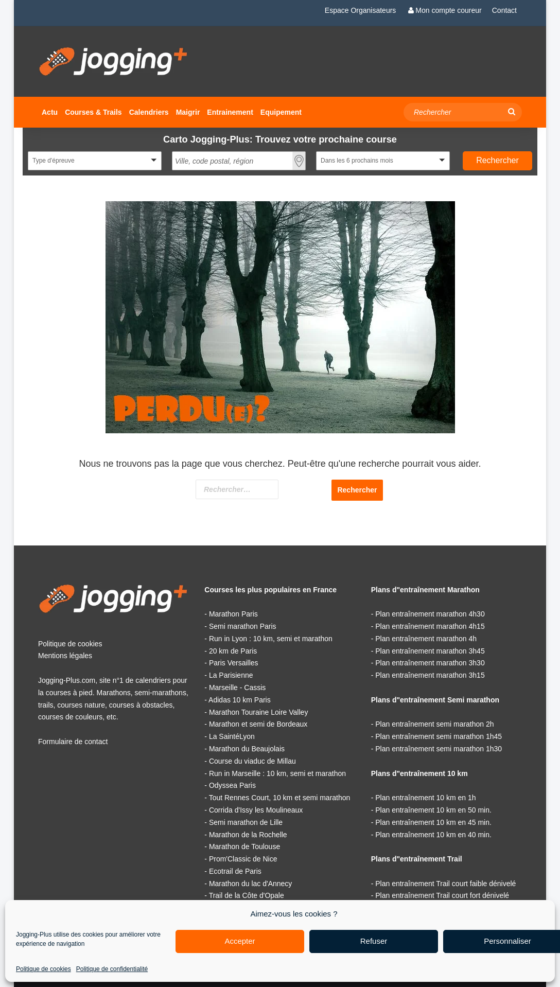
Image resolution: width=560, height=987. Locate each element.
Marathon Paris (233, 614)
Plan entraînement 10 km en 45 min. (433, 822)
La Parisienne (231, 675)
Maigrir (188, 112)
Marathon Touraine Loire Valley (258, 712)
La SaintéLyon (232, 736)
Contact (504, 10)
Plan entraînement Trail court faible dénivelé (445, 883)
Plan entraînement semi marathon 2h (434, 724)
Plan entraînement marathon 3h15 (429, 675)
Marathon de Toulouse (244, 846)
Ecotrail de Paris (235, 871)
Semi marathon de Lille (246, 822)
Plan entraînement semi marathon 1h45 (438, 736)
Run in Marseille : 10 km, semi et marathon (277, 773)
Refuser (374, 941)
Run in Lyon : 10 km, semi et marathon (270, 638)
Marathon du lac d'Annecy (250, 883)
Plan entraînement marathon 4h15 (429, 626)
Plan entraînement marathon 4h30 (429, 614)
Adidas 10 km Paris (239, 700)
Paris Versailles (233, 663)
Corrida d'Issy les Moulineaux (256, 810)
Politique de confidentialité (112, 969)
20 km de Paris (233, 651)
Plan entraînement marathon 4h (426, 638)
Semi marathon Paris (242, 626)
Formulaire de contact (73, 741)
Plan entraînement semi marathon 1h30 (438, 749)
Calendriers (149, 112)
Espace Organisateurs (360, 10)
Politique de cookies (43, 969)
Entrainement (230, 112)
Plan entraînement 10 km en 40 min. (433, 835)
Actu (50, 112)
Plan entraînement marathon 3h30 (429, 663)
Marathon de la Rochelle (248, 835)
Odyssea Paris (232, 785)
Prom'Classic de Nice (243, 859)
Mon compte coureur (443, 10)
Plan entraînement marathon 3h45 (429, 651)
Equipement (281, 112)
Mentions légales (65, 655)
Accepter (239, 941)
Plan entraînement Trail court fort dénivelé (442, 895)
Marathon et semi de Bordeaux (258, 724)
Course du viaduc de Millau (252, 761)
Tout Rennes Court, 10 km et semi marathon (280, 798)
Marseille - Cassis (237, 687)
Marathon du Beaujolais (247, 749)
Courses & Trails (93, 112)
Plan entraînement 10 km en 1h (425, 798)
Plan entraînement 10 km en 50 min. (433, 810)
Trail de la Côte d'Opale (246, 895)
